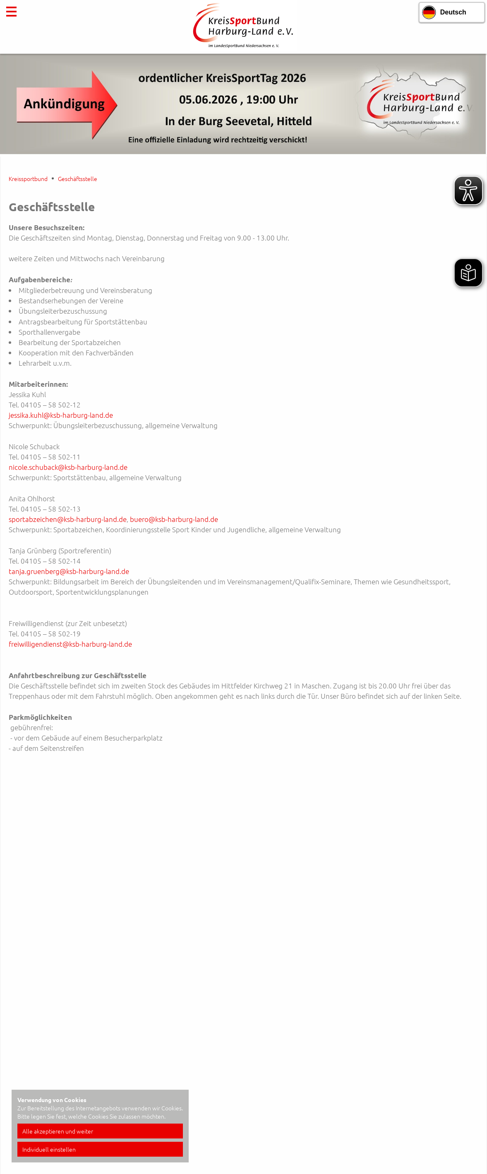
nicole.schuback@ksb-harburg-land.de (68, 467)
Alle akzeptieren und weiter (57, 1131)
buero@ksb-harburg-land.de (174, 519)
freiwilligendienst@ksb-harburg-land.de (70, 643)
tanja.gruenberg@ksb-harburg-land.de (69, 571)
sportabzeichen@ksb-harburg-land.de (68, 519)
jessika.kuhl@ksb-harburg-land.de (61, 414)
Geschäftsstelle (77, 178)
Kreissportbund (28, 178)
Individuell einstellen (49, 1149)
